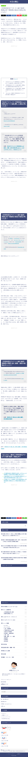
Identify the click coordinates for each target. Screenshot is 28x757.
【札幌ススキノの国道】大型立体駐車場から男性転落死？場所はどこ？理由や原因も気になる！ (15, 481)
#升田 (11, 238)
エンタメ (15, 625)
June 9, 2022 (7, 126)
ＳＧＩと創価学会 (15, 609)
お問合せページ (4, 684)
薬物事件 (15, 638)
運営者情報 (3, 681)
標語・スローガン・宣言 (15, 657)
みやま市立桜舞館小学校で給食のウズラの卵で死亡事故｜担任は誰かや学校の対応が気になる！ (15, 546)
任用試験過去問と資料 (15, 612)
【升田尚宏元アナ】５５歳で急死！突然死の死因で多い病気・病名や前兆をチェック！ (15, 90)
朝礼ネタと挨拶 (15, 650)
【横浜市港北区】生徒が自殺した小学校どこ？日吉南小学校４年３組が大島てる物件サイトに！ (15, 552)
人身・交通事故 (15, 628)
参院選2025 (3, 701)
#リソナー (16, 240)
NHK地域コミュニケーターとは (15, 606)
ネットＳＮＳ (15, 627)
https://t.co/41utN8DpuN (13, 243)
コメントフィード (6, 716)
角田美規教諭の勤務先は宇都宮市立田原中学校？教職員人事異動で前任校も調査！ (15, 558)
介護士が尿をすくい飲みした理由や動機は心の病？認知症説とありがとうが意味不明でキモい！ (15, 535)
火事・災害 (15, 635)
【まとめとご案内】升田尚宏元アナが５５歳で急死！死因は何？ (15, 94)
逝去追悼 (15, 641)
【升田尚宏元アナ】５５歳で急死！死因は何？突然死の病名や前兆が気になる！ (15, 86)
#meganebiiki (18, 241)
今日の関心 (14, 2)
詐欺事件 (15, 639)
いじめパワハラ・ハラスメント (15, 616)
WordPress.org (6, 718)
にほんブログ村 (4, 735)
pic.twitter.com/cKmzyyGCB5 (10, 374)
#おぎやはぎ (17, 238)
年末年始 (15, 644)
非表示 (15, 79)
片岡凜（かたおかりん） (6, 703)
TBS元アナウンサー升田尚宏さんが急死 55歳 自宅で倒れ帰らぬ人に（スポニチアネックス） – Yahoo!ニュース (14, 148)
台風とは (3, 706)
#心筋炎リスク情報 (20, 373)
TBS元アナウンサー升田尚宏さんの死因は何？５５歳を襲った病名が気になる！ (15, 82)
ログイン (4, 713)
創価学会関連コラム (15, 613)
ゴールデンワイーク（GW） (15, 620)
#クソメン (21, 240)
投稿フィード (5, 715)
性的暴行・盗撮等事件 (15, 633)
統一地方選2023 (4, 699)
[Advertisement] (14, 61)
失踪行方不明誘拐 (15, 631)
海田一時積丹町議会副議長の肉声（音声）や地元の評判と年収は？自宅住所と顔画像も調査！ (15, 540)
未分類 (15, 654)
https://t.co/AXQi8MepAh (9, 120)
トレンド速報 (3, 5)
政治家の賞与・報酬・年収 (15, 647)
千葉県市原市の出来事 (15, 630)
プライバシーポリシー (6, 679)
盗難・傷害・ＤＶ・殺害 (15, 636)
